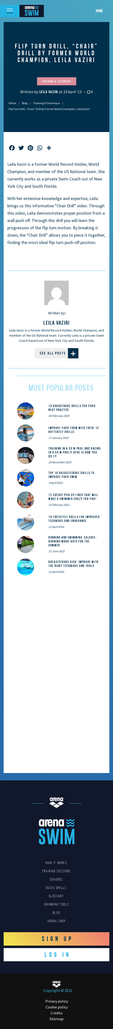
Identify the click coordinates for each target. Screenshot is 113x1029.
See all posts (59, 353)
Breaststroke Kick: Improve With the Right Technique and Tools (73, 564)
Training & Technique (46, 103)
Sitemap (56, 1018)
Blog (24, 103)
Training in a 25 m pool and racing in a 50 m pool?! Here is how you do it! (74, 452)
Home (99, 11)
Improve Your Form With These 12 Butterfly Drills (73, 430)
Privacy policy (56, 1001)
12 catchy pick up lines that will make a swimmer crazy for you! (73, 497)
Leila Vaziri (49, 92)
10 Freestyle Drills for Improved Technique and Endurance (74, 519)
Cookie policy (57, 1007)
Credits (57, 1012)
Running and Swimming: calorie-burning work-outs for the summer (72, 541)
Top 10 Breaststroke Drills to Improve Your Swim (71, 475)
